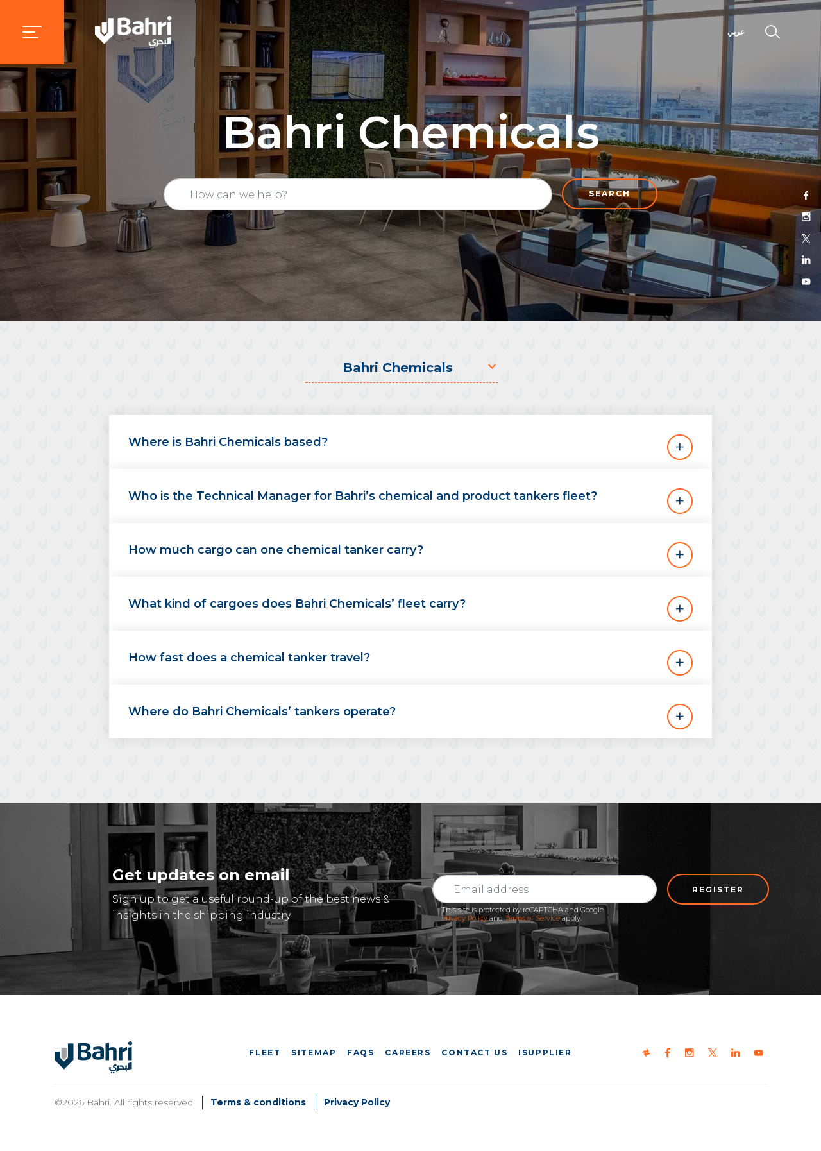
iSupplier (544, 1052)
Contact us (474, 1052)
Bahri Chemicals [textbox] (398, 367)
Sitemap (313, 1052)
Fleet (264, 1052)
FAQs (360, 1052)
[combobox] (401, 368)
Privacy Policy (464, 918)
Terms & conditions (258, 1102)
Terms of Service (532, 918)
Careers (407, 1052)
